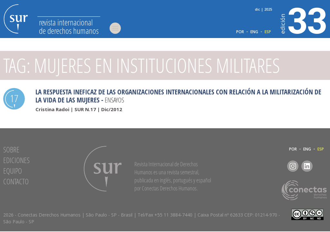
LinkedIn (307, 166)
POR (240, 32)
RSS (321, 166)
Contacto (16, 181)
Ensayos (114, 99)
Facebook (278, 166)
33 (304, 20)
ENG (254, 32)
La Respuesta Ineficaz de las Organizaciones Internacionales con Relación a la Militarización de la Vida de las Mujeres (178, 95)
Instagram (292, 166)
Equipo (12, 171)
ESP (268, 32)
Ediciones (16, 160)
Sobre (11, 149)
